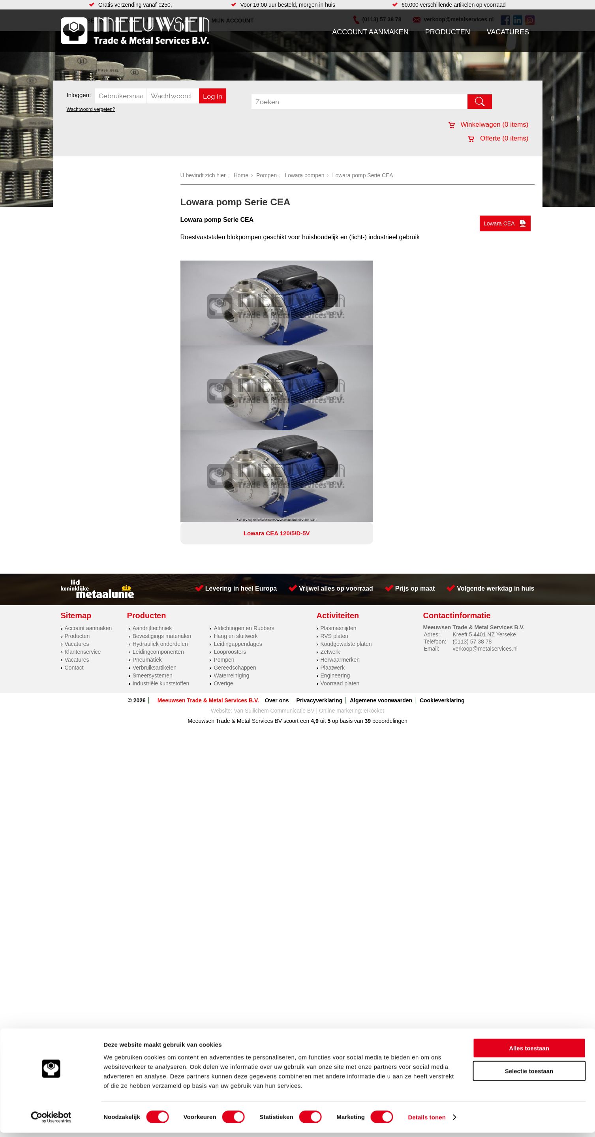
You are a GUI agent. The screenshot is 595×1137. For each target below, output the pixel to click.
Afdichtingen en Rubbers (244, 458)
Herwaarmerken (340, 490)
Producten (447, 32)
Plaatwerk (333, 498)
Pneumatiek (147, 490)
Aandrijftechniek (152, 458)
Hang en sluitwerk (235, 466)
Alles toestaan (529, 1052)
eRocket (374, 541)
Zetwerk (330, 482)
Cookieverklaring (442, 530)
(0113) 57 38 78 (472, 472)
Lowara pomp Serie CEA (362, 175)
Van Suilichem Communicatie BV (274, 541)
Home (241, 175)
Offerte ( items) (498, 138)
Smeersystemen (153, 506)
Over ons (277, 530)
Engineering (335, 506)
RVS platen (335, 466)
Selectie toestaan (529, 1075)
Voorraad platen (340, 513)
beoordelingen (389, 551)
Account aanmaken (370, 32)
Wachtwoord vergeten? (91, 109)
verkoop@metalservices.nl (484, 479)
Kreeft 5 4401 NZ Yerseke (484, 465)
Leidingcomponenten (158, 482)
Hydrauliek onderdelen (160, 474)
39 (368, 551)
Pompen (266, 175)
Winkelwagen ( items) (489, 124)
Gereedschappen (235, 498)
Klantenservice (83, 482)
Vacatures (508, 32)
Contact (74, 498)
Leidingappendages (238, 474)
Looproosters (230, 482)
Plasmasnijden (339, 458)
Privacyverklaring (319, 530)
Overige (223, 513)
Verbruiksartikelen (154, 498)
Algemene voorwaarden (381, 530)
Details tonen (426, 1121)
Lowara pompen (304, 175)
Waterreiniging (231, 506)
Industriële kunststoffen (161, 513)
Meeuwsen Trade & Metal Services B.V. (208, 530)
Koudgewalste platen (346, 474)
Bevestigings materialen (162, 466)
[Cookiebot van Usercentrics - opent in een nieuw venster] (51, 1122)
